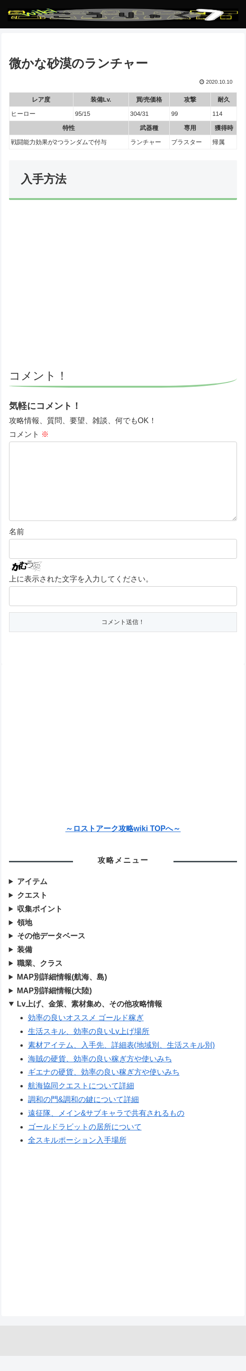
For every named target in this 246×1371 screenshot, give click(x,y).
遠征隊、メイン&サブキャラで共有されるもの (106, 1128)
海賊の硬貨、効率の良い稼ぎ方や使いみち (100, 1074)
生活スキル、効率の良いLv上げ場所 (89, 1046)
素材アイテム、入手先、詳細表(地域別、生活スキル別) (121, 1060)
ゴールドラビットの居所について (85, 1142)
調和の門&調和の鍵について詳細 (83, 1115)
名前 (16, 547)
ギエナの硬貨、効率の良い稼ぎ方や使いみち (104, 1087)
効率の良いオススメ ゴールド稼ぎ (86, 1033)
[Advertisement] (123, 289)
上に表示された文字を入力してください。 (81, 594)
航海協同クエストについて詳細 (81, 1101)
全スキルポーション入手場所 (77, 1155)
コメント (29, 434)
